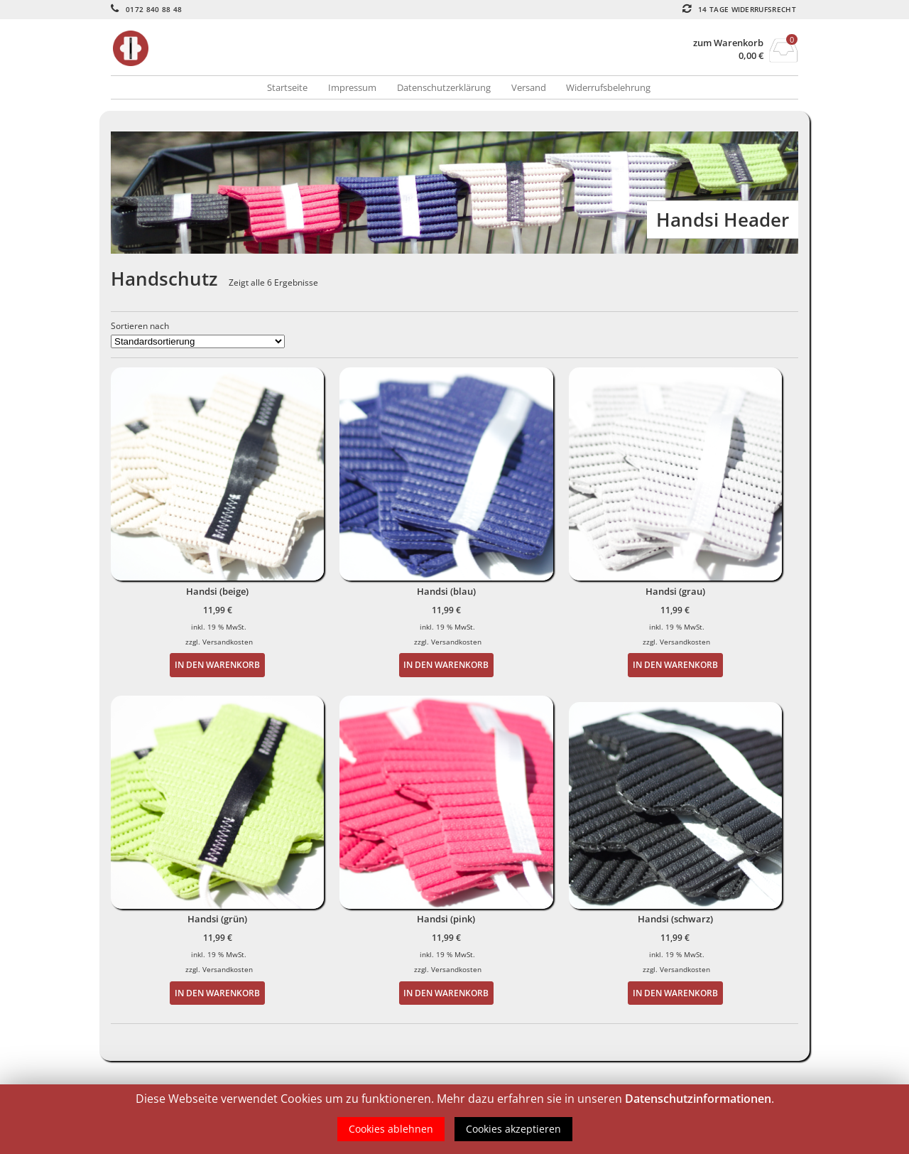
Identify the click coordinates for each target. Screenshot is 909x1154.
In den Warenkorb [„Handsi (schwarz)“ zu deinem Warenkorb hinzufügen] (675, 992)
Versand (528, 87)
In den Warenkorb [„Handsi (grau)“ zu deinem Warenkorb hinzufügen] (675, 664)
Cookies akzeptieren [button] (513, 1129)
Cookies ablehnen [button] (391, 1129)
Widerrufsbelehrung (608, 87)
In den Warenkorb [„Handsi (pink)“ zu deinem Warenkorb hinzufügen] (446, 992)
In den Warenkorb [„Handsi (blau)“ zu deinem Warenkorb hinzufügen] (446, 664)
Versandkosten (227, 642)
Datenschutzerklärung (444, 87)
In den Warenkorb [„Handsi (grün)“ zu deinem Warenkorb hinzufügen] (217, 992)
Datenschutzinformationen (698, 1099)
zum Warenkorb (728, 43)
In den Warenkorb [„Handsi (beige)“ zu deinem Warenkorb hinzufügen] (217, 664)
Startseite (287, 87)
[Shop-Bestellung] (198, 341)
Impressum (352, 87)
